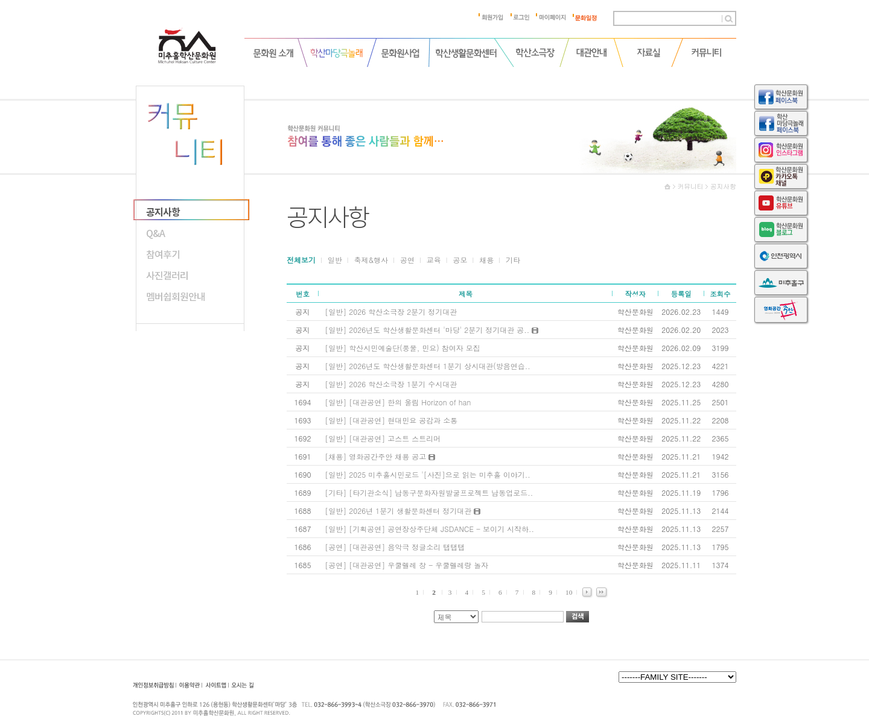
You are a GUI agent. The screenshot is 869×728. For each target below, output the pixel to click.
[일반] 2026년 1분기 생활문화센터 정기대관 (402, 510)
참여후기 (163, 254)
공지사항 (163, 212)
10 (568, 592)
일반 (335, 260)
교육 (434, 260)
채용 (486, 260)
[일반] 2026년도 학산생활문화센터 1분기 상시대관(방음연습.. (427, 366)
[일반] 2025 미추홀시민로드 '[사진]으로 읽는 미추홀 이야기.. (427, 474)
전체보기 (301, 260)
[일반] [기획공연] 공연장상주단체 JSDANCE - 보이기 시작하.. (429, 529)
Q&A (155, 233)
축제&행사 (371, 260)
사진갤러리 (167, 275)
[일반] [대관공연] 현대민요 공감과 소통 (391, 420)
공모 (460, 260)
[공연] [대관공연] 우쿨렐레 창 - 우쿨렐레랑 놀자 (406, 565)
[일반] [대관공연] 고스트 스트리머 (383, 438)
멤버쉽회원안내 (175, 297)
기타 (513, 260)
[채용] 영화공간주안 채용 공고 (380, 456)
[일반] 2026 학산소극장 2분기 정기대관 (391, 311)
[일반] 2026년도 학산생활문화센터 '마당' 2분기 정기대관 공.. (431, 329)
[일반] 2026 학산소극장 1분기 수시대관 (391, 384)
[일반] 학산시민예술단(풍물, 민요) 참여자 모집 (402, 348)
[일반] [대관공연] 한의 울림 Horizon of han (398, 402)
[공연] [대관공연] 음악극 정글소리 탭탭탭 (395, 547)
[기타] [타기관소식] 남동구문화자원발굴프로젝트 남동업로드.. (429, 492)
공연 (407, 260)
